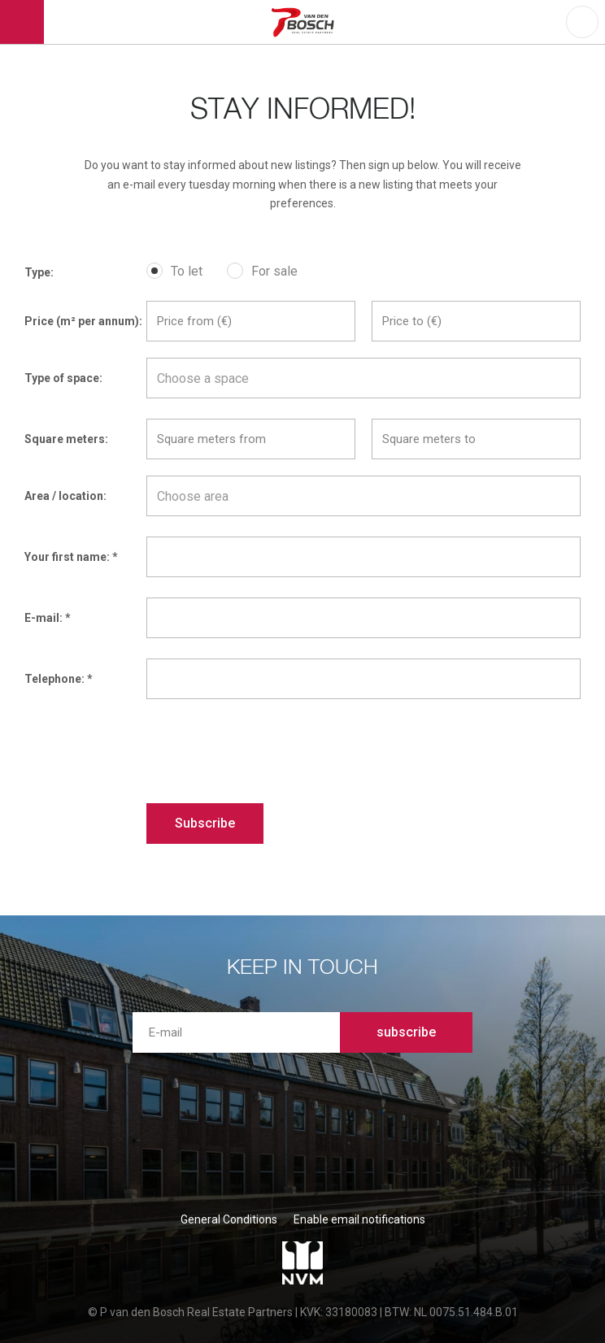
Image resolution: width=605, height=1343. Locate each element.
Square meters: (66, 438)
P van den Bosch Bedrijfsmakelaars (305, 22)
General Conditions (229, 1219)
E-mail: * (47, 617)
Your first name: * (71, 556)
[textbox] (363, 379)
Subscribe (205, 823)
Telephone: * (58, 678)
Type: (39, 272)
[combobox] (363, 378)
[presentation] (270, 751)
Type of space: (63, 378)
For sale (274, 271)
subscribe (406, 1032)
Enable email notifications (359, 1219)
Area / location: (65, 495)
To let (186, 271)
